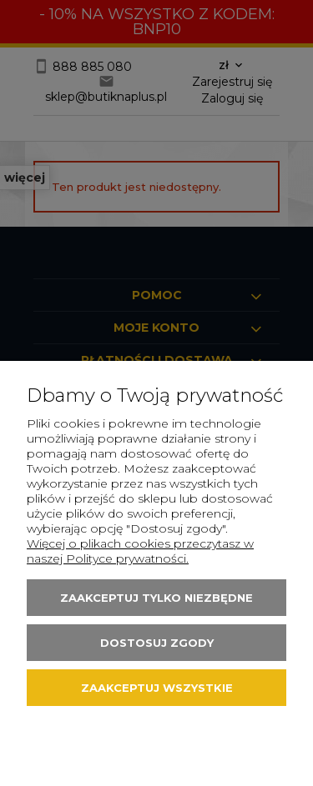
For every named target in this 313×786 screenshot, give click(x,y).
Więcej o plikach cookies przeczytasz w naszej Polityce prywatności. (140, 551)
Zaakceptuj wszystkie (157, 687)
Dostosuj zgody (157, 642)
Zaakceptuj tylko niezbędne (156, 597)
